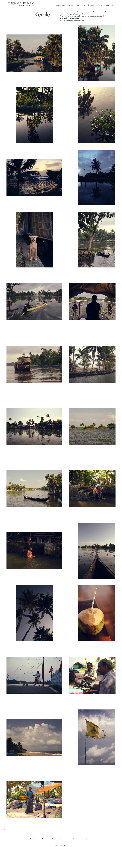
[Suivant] (103, 829)
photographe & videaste (26, 5)
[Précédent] (18, 829)
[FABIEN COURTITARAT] (23, 3)
